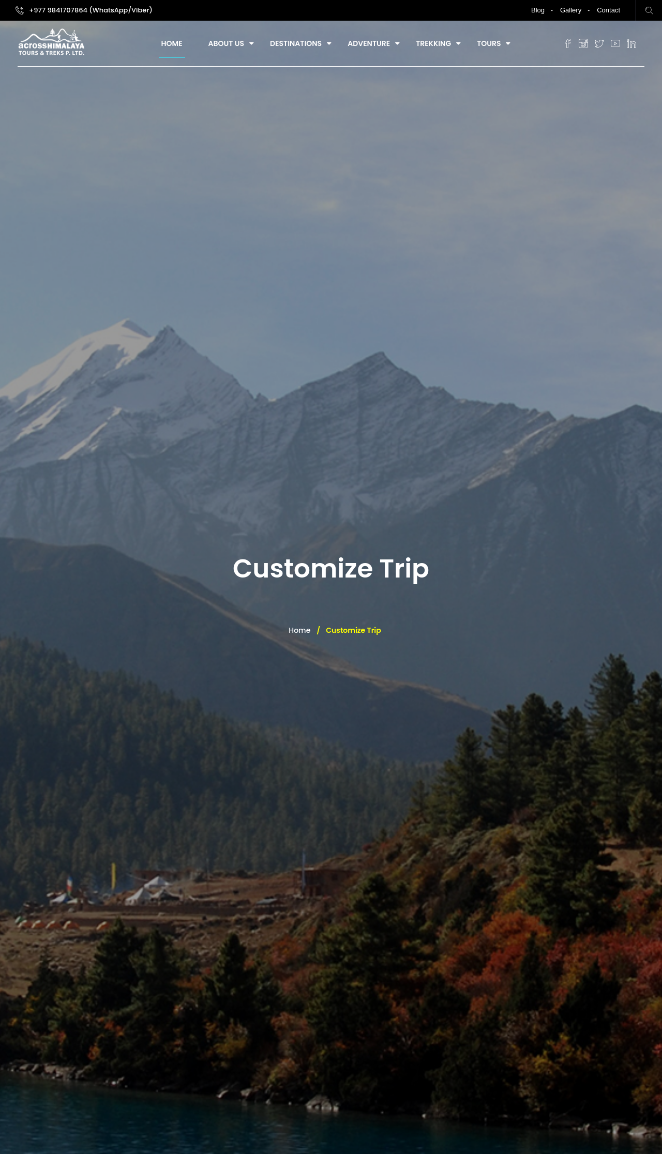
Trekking (433, 43)
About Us (226, 43)
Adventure (369, 43)
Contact (608, 10)
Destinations (296, 43)
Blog (538, 10)
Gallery (570, 10)
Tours (489, 43)
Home (172, 43)
